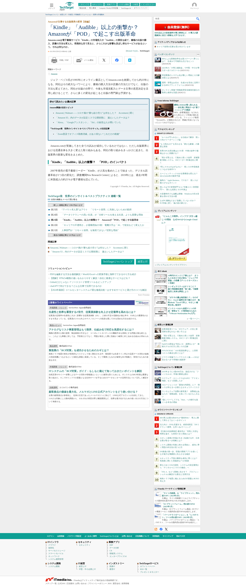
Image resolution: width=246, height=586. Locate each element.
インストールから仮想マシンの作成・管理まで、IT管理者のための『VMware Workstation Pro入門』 (182, 311)
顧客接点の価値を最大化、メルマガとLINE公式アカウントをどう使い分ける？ (93, 391)
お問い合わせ (127, 536)
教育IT (112, 569)
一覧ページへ (194, 319)
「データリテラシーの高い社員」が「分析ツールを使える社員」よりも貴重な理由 (102, 215)
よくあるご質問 (91, 536)
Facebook (161, 529)
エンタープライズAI (118, 556)
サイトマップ (168, 536)
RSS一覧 (143, 569)
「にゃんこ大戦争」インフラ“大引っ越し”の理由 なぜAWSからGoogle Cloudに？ (179, 219)
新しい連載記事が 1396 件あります (68, 205)
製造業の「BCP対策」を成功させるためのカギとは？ (79, 350)
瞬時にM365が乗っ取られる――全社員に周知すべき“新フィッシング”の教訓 (187, 107)
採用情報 (125, 583)
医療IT (112, 566)
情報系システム (116, 553)
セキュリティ (84, 545)
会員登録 (60, 536)
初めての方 (180, 536)
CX (111, 551)
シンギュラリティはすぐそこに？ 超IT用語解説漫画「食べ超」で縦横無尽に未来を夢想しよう (183, 289)
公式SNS (61, 583)
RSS (156, 529)
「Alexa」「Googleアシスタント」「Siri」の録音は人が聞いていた (88, 122)
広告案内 (70, 583)
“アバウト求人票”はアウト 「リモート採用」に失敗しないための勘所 (97, 209)
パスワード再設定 (74, 536)
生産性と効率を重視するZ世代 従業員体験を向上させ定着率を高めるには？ (92, 312)
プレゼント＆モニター (149, 572)
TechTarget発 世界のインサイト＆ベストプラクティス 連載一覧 (84, 196)
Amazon (54, 74)
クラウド (52, 545)
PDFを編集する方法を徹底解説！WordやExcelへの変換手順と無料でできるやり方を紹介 (93, 274)
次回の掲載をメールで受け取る (64, 199)
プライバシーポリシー (97, 583)
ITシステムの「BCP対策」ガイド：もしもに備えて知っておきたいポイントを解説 (95, 371)
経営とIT (143, 261)
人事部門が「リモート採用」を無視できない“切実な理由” (90, 230)
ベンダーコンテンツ (166, 54)
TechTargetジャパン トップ (117, 261)
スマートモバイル (55, 553)
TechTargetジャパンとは (109, 536)
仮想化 (51, 548)
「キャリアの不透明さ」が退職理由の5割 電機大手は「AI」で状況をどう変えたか (103, 225)
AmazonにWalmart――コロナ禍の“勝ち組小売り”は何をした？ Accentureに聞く (95, 113)
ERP (111, 545)
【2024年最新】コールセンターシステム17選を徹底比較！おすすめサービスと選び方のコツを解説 (98, 290)
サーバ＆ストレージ (56, 551)
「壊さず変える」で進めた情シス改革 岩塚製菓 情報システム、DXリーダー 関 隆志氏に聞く (179, 160)
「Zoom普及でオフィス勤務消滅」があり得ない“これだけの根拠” (88, 134)
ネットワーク (54, 556)
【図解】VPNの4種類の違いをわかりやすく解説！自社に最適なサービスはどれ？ (90, 278)
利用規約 (155, 536)
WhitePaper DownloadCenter (142, 303)
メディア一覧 (51, 583)
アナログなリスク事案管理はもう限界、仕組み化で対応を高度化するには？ (91, 329)
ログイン (50, 536)
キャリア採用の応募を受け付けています (174, 47)
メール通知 (88, 60)
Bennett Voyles (132, 51)
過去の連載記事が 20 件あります (67, 235)
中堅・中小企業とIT (87, 569)
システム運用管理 (55, 559)
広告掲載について (142, 536)
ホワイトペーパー (147, 566)
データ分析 (114, 548)
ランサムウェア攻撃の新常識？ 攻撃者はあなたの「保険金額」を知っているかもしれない (181, 394)
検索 (198, 18)
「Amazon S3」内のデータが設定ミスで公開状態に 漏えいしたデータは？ (93, 118)
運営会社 (116, 583)
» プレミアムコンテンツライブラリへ (171, 265)
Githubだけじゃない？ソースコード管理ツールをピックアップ (80, 282)
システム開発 (54, 566)
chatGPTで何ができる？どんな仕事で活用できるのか (76, 286)
